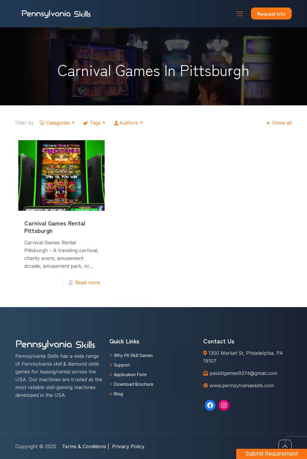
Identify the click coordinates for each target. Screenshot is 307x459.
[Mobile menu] (240, 13)
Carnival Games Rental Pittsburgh (54, 227)
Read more (87, 282)
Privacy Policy (128, 446)
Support (122, 364)
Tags (94, 123)
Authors (129, 123)
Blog (118, 393)
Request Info (271, 13)
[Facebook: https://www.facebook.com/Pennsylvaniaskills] (210, 405)
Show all (278, 123)
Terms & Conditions (85, 446)
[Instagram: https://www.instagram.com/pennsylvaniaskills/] (224, 405)
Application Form (130, 374)
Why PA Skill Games (133, 355)
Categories (57, 123)
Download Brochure (134, 384)
